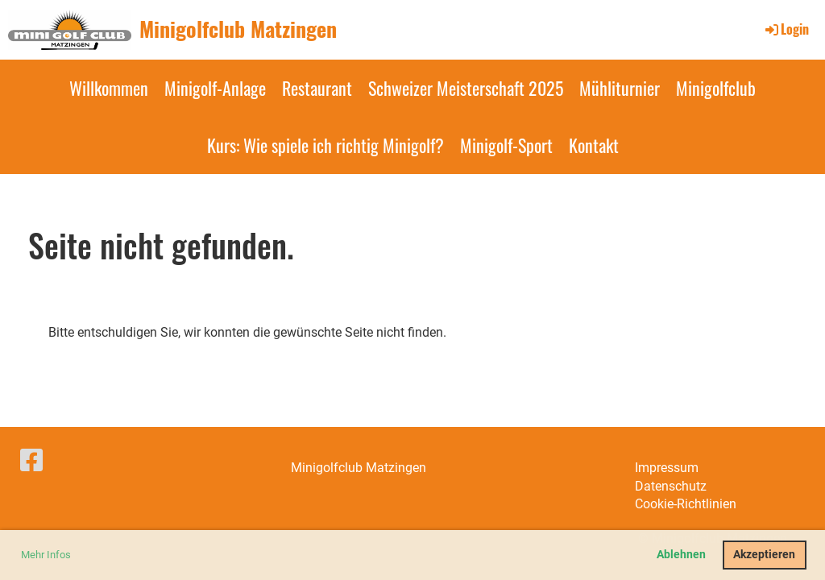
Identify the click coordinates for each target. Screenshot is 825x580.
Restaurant (317, 88)
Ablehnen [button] (681, 554)
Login (786, 29)
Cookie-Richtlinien (685, 504)
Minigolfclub (716, 88)
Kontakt (594, 145)
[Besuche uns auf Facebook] (31, 460)
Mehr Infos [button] (46, 555)
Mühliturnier (619, 88)
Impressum (667, 467)
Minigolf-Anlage (215, 88)
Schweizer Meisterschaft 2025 (465, 88)
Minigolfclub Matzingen (238, 29)
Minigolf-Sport (506, 145)
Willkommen (108, 88)
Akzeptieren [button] (764, 554)
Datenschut (667, 486)
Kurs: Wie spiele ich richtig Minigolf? (325, 145)
